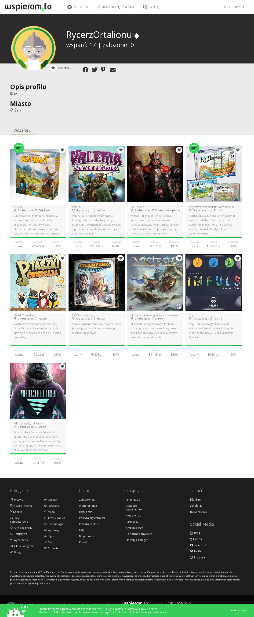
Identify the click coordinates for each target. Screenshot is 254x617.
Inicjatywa (18, 533)
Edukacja (52, 505)
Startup (50, 542)
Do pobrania (86, 536)
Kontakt (84, 542)
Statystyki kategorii (137, 540)
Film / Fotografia (22, 546)
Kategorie (77, 7)
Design (16, 552)
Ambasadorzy (134, 527)
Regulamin (85, 511)
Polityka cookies (89, 524)
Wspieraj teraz (88, 505)
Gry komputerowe (19, 519)
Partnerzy (132, 521)
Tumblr (196, 539)
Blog (195, 533)
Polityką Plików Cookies (142, 609)
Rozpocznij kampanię (116, 7)
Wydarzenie (19, 540)
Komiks (16, 511)
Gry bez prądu (21, 527)
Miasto (20, 103)
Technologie (54, 524)
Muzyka (17, 499)
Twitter (196, 551)
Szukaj (151, 7)
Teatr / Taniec (54, 518)
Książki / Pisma (21, 505)
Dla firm (195, 500)
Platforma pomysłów (139, 533)
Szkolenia (196, 506)
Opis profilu (28, 86)
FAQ (81, 530)
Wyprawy (51, 530)
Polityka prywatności (92, 518)
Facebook (198, 545)
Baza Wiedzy (198, 512)
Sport (49, 536)
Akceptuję (238, 610)
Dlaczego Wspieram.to (134, 507)
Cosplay (51, 499)
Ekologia (51, 548)
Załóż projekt (87, 499)
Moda (49, 511)
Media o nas (133, 515)
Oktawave (179, 603)
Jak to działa (133, 499)
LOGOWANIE (234, 7)
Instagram (198, 557)
